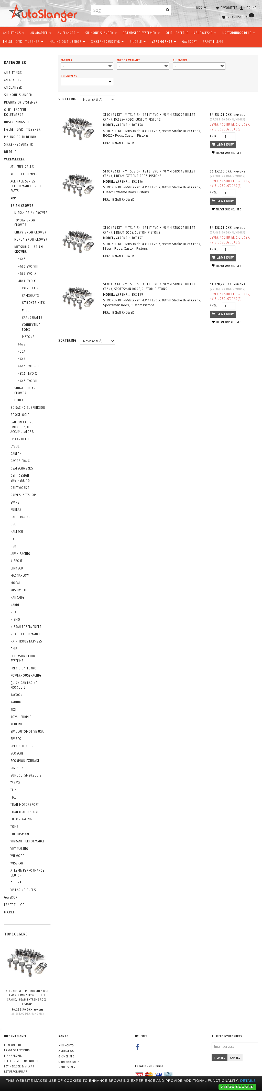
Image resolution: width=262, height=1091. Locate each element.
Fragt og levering (17, 1050)
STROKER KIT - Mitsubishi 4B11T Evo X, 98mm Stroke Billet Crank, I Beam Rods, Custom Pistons (149, 230)
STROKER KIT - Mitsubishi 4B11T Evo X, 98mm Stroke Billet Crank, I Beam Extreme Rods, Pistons (27, 997)
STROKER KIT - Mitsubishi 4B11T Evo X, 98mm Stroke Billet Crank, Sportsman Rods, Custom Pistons (149, 286)
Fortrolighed (14, 1045)
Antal (215, 136)
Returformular (15, 1071)
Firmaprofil (13, 1055)
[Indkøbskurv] (237, 16)
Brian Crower (123, 143)
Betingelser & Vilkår (19, 1066)
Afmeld (235, 1057)
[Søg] (168, 10)
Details (248, 1081)
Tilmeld (219, 1057)
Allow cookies (237, 1087)
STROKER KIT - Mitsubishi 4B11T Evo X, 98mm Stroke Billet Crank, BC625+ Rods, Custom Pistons (149, 117)
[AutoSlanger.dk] (43, 12)
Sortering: (68, 99)
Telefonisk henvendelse (21, 1061)
